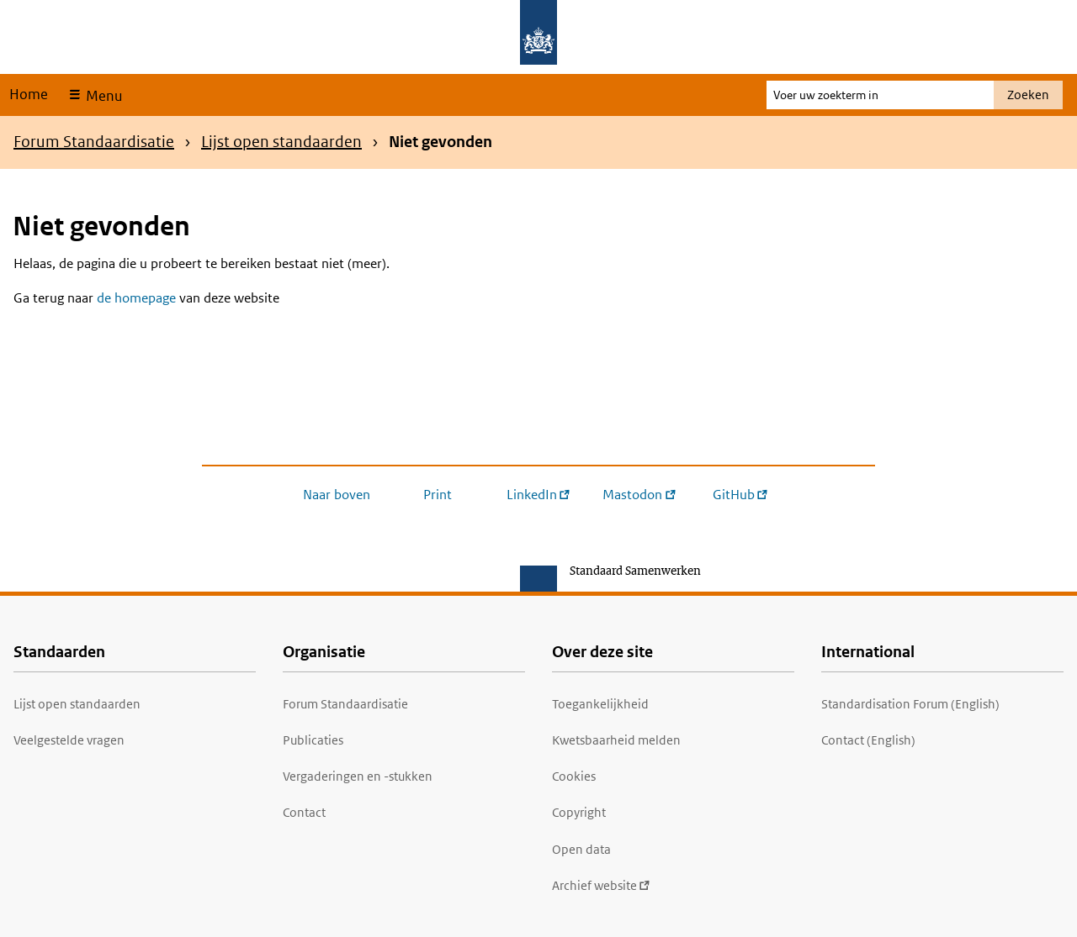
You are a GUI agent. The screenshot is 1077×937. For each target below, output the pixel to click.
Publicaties (313, 740)
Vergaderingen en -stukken (357, 776)
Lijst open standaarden (281, 141)
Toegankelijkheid (600, 704)
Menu (102, 96)
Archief (601, 885)
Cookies (574, 776)
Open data (581, 849)
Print (437, 494)
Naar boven (336, 494)
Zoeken (1028, 95)
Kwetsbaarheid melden (616, 740)
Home (28, 94)
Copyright (579, 812)
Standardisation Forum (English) (910, 704)
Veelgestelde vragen (69, 740)
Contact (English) (868, 740)
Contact (304, 812)
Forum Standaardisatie (93, 141)
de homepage (136, 298)
